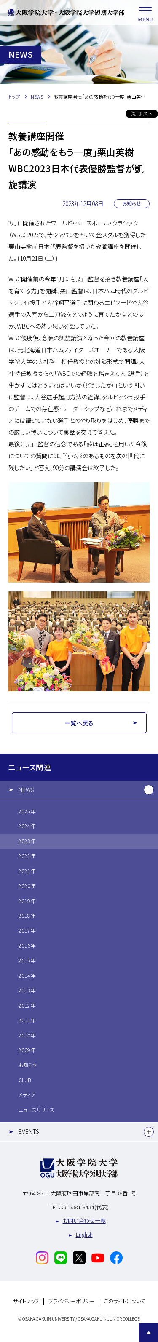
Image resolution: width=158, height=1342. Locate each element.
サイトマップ (26, 1301)
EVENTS (29, 1131)
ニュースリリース (36, 1110)
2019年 (27, 901)
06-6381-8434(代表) (85, 1207)
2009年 (27, 1050)
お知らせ (28, 1065)
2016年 (27, 945)
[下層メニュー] (148, 790)
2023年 (27, 841)
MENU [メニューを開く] (145, 12)
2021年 (27, 871)
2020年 (27, 886)
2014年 (27, 975)
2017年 (27, 930)
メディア (27, 1095)
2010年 (27, 1035)
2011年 (27, 1020)
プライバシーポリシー (71, 1301)
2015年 (27, 960)
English (84, 1234)
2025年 (27, 811)
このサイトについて (124, 1301)
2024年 (27, 826)
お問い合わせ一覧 (84, 1220)
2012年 (27, 1005)
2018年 (27, 916)
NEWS (26, 790)
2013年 (27, 990)
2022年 (27, 856)
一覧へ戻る (79, 723)
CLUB (25, 1080)
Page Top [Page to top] (148, 1332)
